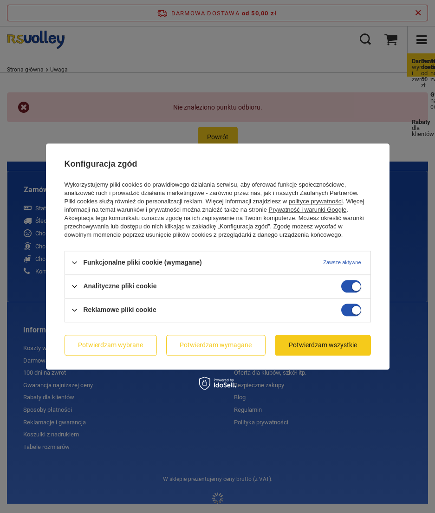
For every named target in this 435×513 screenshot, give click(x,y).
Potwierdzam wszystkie (323, 345)
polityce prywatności (316, 201)
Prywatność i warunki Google (308, 209)
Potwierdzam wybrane (110, 345)
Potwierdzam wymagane (216, 345)
